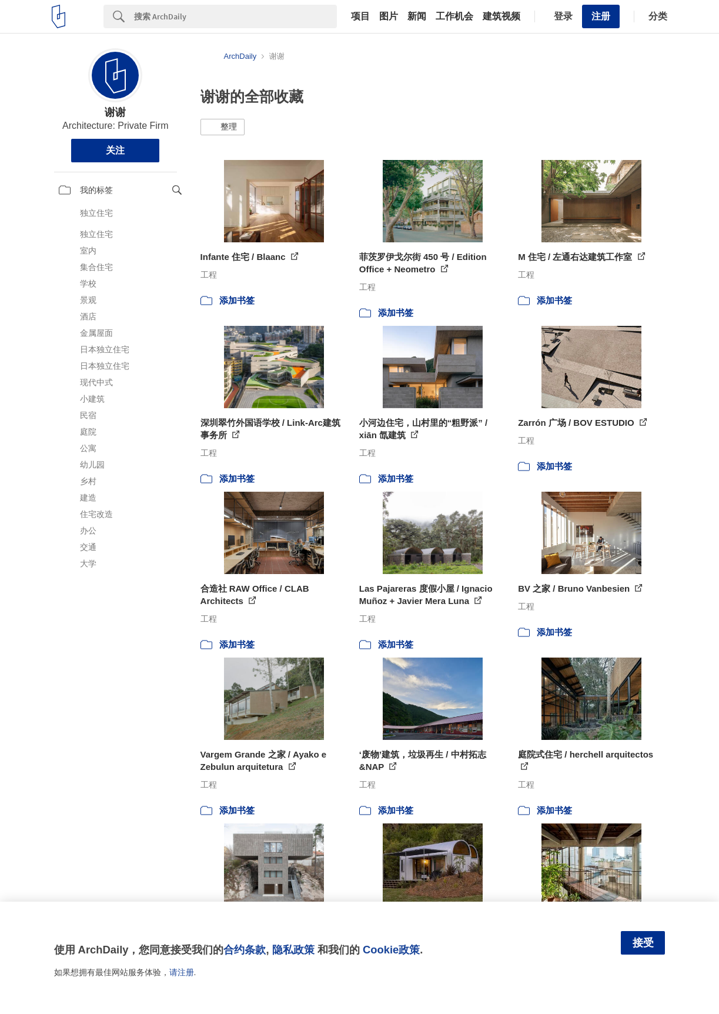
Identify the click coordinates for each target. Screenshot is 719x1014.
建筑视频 (501, 16)
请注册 (181, 972)
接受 (643, 943)
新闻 (416, 16)
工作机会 (454, 16)
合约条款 (244, 949)
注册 (600, 16)
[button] (222, 127)
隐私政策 (293, 949)
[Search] (235, 16)
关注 (115, 150)
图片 (388, 16)
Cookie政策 (391, 949)
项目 (360, 16)
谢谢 (115, 112)
